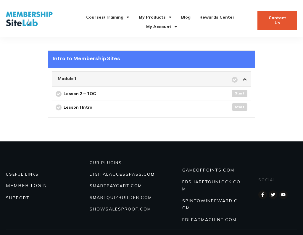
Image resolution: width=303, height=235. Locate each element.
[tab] (151, 79)
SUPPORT (18, 197)
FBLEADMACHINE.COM (209, 219)
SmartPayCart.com (116, 185)
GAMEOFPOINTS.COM (208, 170)
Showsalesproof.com (120, 209)
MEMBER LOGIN (26, 185)
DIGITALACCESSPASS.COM (122, 174)
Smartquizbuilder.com (121, 197)
